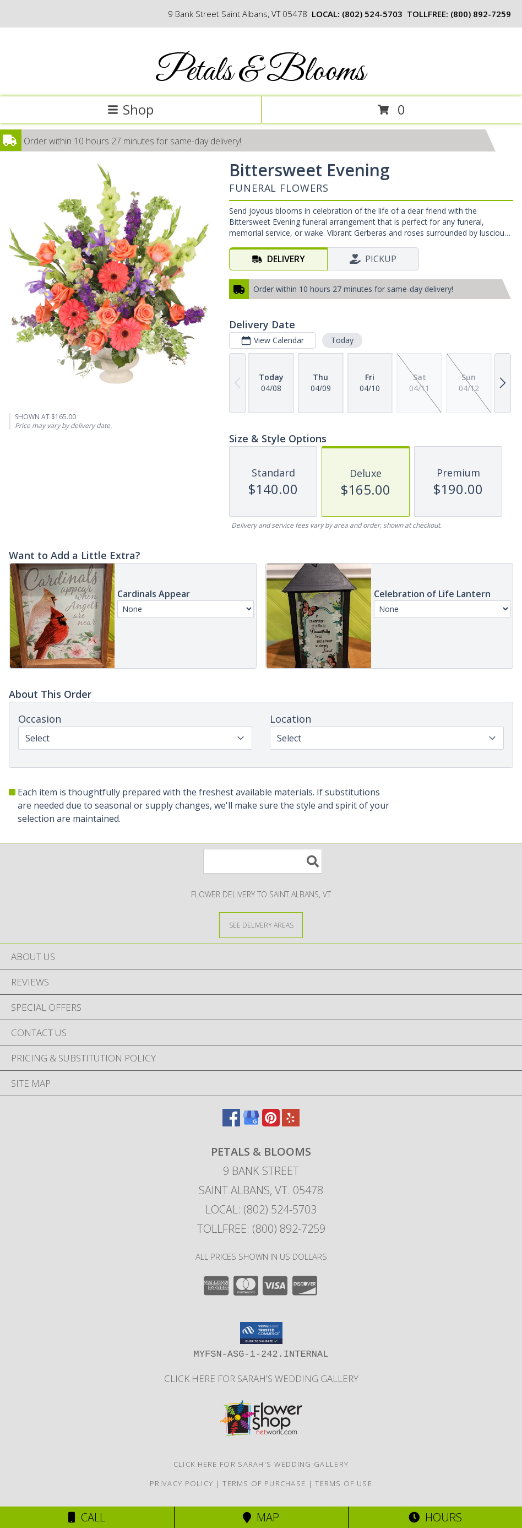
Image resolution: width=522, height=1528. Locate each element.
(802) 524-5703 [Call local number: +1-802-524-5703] (372, 13)
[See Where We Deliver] (261, 924)
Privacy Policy (181, 1483)
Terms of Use (343, 1483)
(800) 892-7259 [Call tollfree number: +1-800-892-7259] (480, 13)
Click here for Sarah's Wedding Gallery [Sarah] (261, 1378)
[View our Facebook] (231, 1123)
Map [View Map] (261, 1517)
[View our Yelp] (291, 1123)
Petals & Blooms (260, 72)
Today (342, 340)
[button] (261, 1333)
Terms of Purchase (264, 1483)
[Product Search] (262, 861)
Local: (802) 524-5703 (261, 1209)
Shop (130, 109)
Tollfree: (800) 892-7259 (261, 1228)
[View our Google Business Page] (251, 1123)
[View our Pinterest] (271, 1123)
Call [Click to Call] (86, 1517)
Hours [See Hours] (435, 1517)
